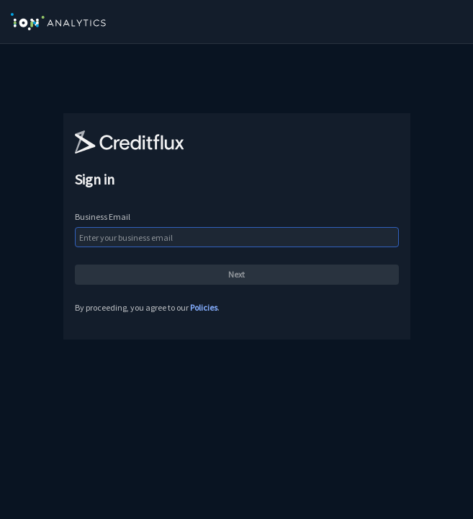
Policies (203, 307)
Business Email (102, 216)
